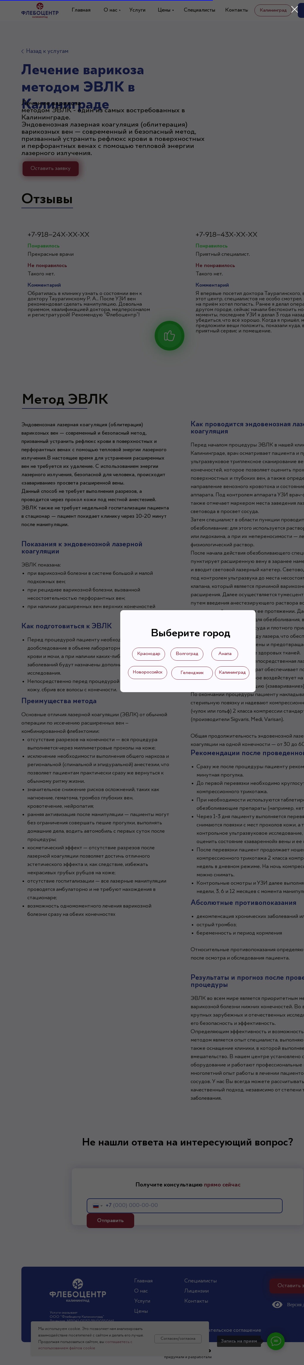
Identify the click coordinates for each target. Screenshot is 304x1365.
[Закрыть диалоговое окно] (294, 9)
